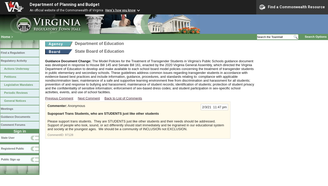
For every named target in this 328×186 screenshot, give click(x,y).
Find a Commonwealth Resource (292, 7)
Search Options (316, 36)
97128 (69, 134)
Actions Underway (16, 68)
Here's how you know (120, 10)
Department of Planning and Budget (64, 4)
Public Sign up (10, 159)
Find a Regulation (13, 52)
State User (7, 137)
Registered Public (12, 148)
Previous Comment (59, 98)
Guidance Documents (15, 116)
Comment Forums (13, 124)
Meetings (7, 108)
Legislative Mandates (18, 84)
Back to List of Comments (123, 98)
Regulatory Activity (14, 60)
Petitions (10, 76)
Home (5, 37)
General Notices (15, 100)
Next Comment (89, 98)
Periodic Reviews (16, 92)
